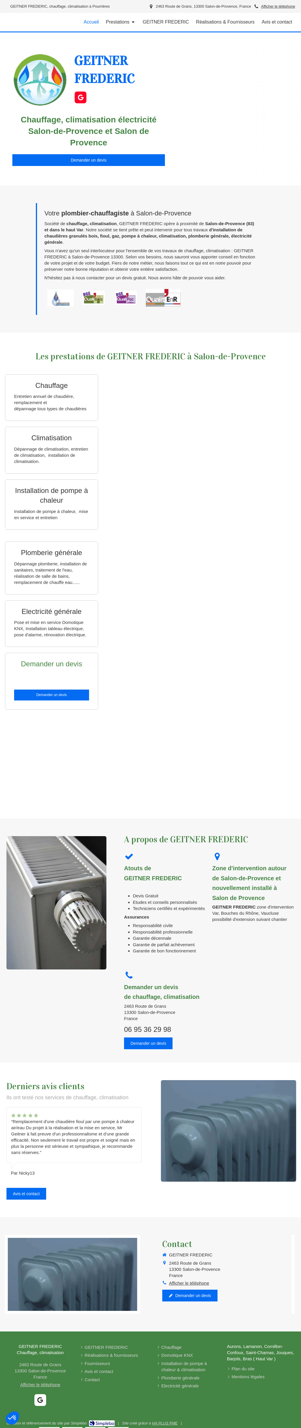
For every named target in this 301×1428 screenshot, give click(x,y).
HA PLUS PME (165, 1423)
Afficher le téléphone (278, 6)
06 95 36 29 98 (147, 1029)
